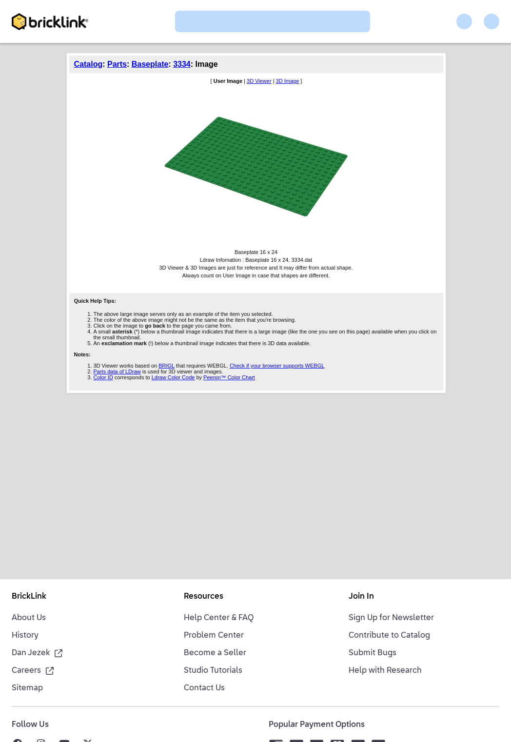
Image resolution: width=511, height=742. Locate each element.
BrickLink (29, 597)
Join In (361, 597)
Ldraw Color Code (173, 377)
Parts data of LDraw (117, 371)
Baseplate (150, 64)
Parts (117, 64)
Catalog (88, 64)
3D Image (287, 81)
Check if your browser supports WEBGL (277, 366)
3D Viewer (259, 81)
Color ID (103, 377)
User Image (228, 81)
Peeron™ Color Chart (229, 377)
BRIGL (166, 366)
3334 (182, 64)
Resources (203, 597)
